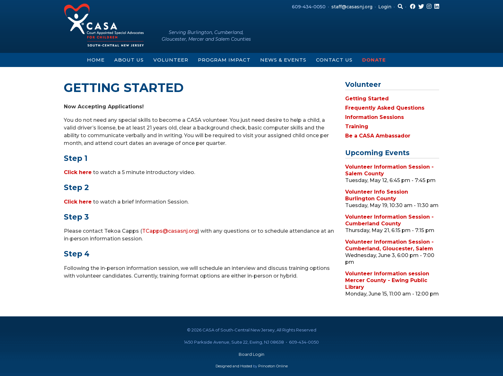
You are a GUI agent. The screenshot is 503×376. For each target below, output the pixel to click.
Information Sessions (374, 117)
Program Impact (224, 60)
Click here (78, 172)
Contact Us (334, 60)
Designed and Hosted (234, 366)
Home (96, 60)
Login (384, 7)
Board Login (251, 354)
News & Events (283, 60)
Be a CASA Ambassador (377, 136)
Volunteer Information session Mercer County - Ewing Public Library (387, 280)
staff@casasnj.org (351, 7)
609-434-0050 (309, 7)
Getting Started (367, 99)
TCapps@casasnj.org (170, 231)
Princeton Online (273, 366)
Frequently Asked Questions (384, 108)
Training (356, 126)
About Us (129, 60)
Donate (374, 60)
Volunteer (170, 60)
